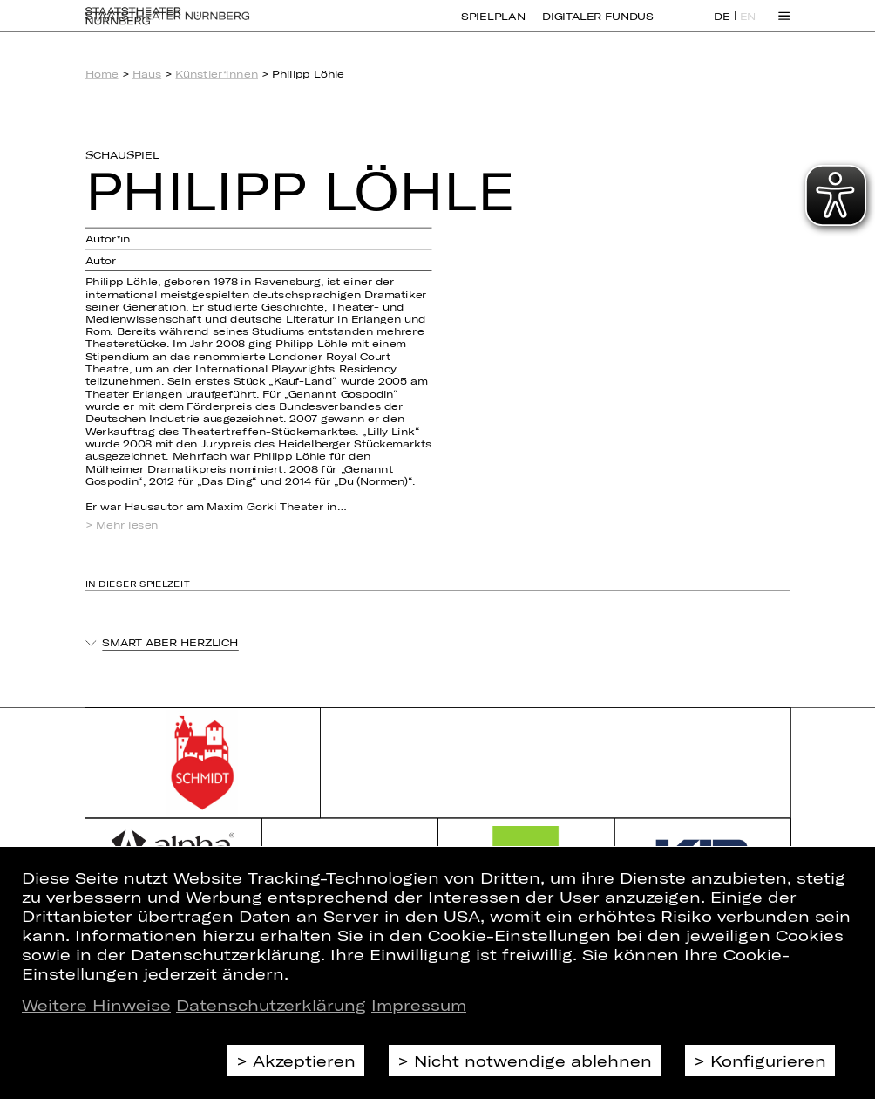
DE (721, 26)
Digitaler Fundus (598, 25)
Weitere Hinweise (96, 1004)
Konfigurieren (768, 1060)
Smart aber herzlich (170, 643)
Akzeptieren (304, 1060)
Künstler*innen (216, 74)
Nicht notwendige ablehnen (533, 1060)
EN (748, 26)
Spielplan (493, 25)
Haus (146, 74)
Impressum (418, 1004)
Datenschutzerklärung (271, 1004)
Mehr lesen (127, 524)
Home (102, 74)
